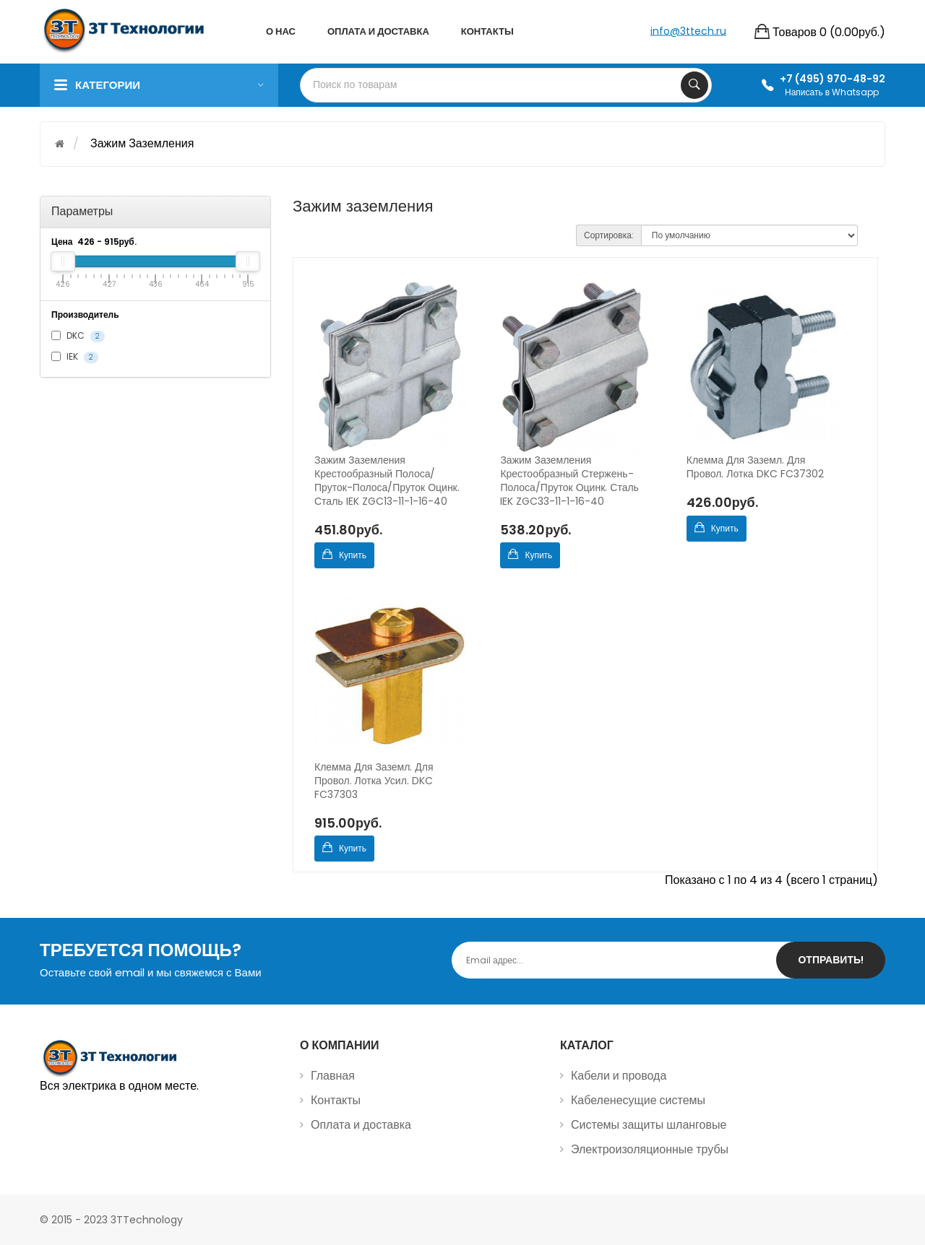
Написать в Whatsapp (832, 92)
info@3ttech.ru (688, 30)
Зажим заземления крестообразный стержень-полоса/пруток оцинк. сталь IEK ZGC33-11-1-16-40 (569, 481)
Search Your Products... (694, 85)
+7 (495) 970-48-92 (832, 78)
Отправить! (831, 960)
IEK (74, 356)
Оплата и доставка (361, 1124)
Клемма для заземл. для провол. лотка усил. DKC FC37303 (374, 781)
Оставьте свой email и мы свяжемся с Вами (151, 972)
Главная (333, 1075)
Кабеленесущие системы (638, 1100)
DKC (78, 335)
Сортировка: (609, 235)
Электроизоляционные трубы (649, 1149)
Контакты (336, 1100)
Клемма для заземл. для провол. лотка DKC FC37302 (755, 467)
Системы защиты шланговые (648, 1124)
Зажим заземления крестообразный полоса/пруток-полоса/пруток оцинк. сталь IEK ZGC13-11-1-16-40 (387, 481)
